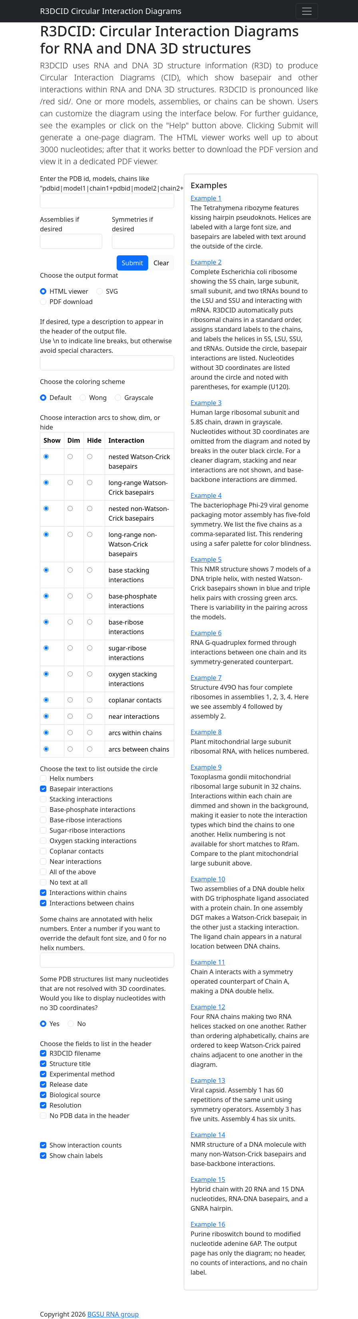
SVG (112, 291)
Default (61, 397)
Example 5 (206, 559)
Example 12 (208, 1007)
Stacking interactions (81, 799)
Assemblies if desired (59, 224)
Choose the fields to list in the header (95, 1043)
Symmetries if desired (132, 224)
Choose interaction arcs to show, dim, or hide (100, 422)
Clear (161, 263)
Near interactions (75, 861)
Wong (98, 397)
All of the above (73, 871)
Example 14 (208, 1134)
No (81, 1023)
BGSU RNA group (113, 1314)
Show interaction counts (86, 1145)
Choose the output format (79, 275)
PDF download (71, 301)
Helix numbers (71, 778)
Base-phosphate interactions (92, 809)
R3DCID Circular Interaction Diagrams (110, 11)
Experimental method (82, 1074)
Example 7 (206, 677)
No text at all (69, 882)
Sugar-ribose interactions (87, 830)
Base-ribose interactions (86, 820)
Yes (55, 1023)
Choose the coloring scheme (82, 381)
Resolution (66, 1105)
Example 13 (208, 1080)
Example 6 (206, 633)
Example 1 (206, 198)
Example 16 (208, 1224)
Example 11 (208, 962)
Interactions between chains (92, 903)
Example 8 (206, 732)
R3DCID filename (75, 1053)
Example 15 (208, 1179)
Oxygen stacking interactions (93, 840)
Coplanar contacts (77, 851)
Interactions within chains (88, 892)
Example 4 (206, 495)
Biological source (75, 1094)
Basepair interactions (81, 788)
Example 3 (206, 402)
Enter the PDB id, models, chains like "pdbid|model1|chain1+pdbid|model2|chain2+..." (115, 183)
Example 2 (206, 262)
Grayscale (138, 397)
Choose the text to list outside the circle (99, 768)
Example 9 (206, 767)
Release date (69, 1084)
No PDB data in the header (89, 1115)
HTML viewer (69, 291)
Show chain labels (76, 1155)
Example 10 (208, 879)
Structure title (70, 1063)
